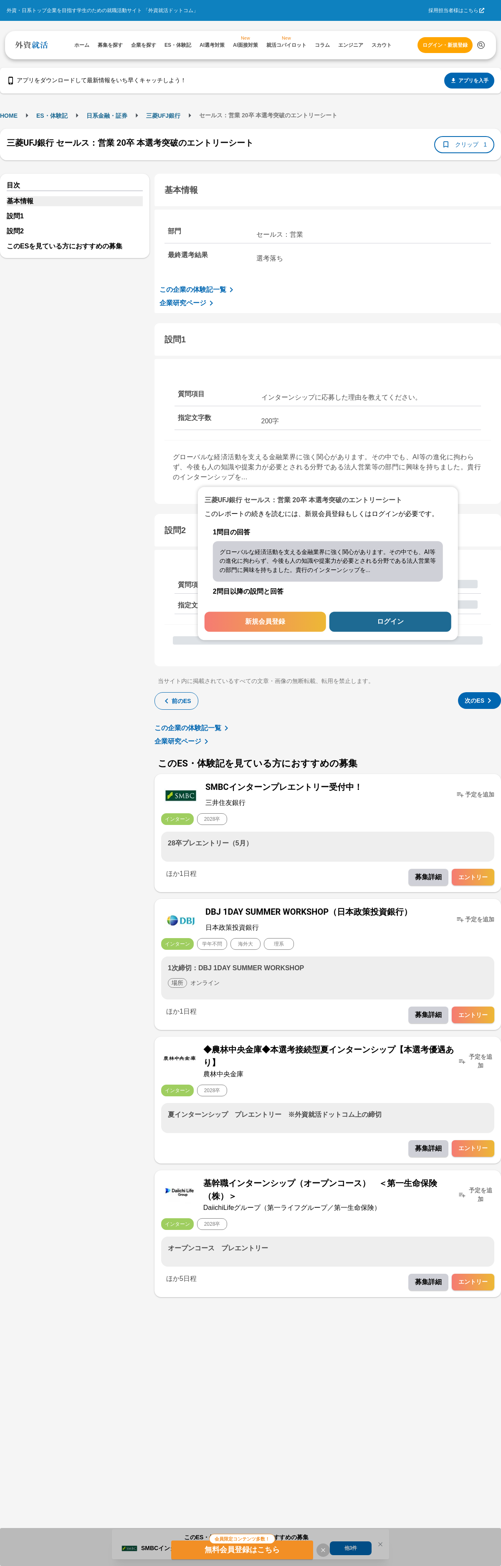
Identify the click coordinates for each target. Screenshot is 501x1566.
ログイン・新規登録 (445, 45)
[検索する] (481, 45)
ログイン (390, 621)
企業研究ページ (187, 303)
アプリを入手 (469, 80)
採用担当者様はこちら (453, 10)
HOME (9, 115)
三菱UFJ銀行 (163, 115)
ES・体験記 (52, 115)
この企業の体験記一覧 (197, 290)
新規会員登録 (265, 621)
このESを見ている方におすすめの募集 (64, 246)
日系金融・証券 (106, 115)
